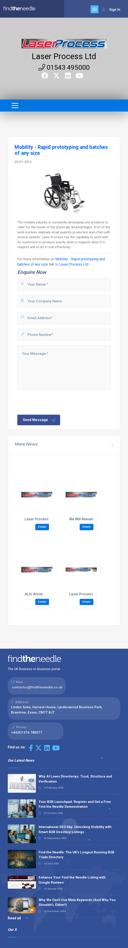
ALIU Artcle (34, 594)
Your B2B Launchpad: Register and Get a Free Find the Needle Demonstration (75, 804)
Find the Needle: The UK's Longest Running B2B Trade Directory (76, 854)
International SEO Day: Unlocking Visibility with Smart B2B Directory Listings (75, 829)
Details (42, 526)
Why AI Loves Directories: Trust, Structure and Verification (75, 778)
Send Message (39, 420)
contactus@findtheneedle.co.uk (37, 687)
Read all (18, 918)
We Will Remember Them (89, 519)
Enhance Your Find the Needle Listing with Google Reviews (72, 879)
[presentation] (50, 401)
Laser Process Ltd (64, 56)
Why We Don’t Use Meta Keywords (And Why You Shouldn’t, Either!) (77, 902)
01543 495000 (64, 67)
